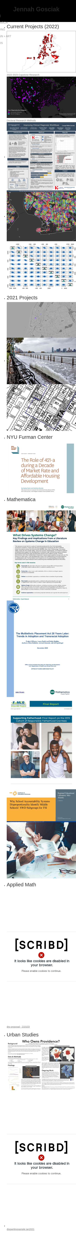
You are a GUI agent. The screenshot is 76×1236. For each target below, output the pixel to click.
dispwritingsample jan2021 (20, 1229)
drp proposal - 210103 (18, 1026)
